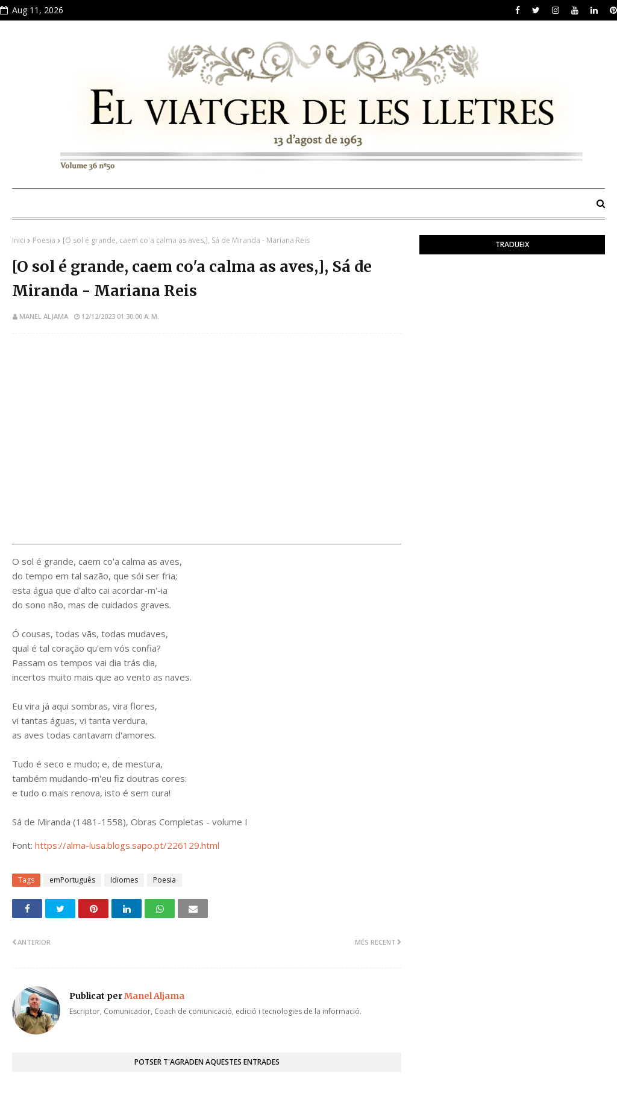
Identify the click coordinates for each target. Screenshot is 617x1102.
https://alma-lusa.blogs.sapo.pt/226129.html (127, 845)
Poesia (44, 240)
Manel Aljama (43, 316)
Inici (18, 240)
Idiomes (124, 880)
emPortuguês (72, 880)
